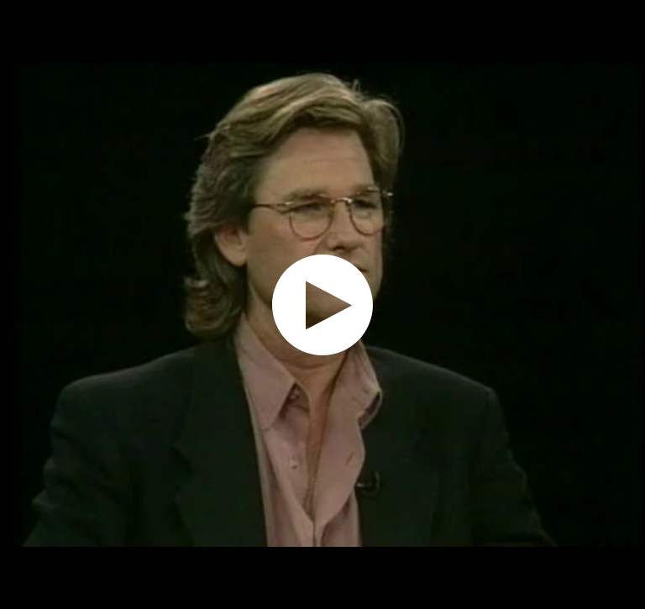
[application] (322, 304)
